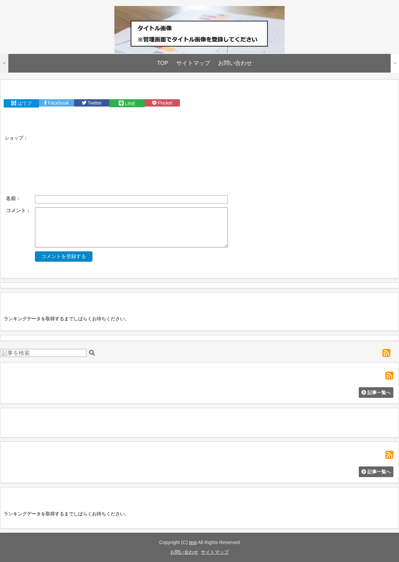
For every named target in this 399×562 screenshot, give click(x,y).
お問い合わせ (235, 63)
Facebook (56, 103)
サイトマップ (193, 63)
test (193, 542)
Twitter (92, 103)
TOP (162, 63)
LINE (127, 103)
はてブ (21, 103)
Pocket (162, 103)
